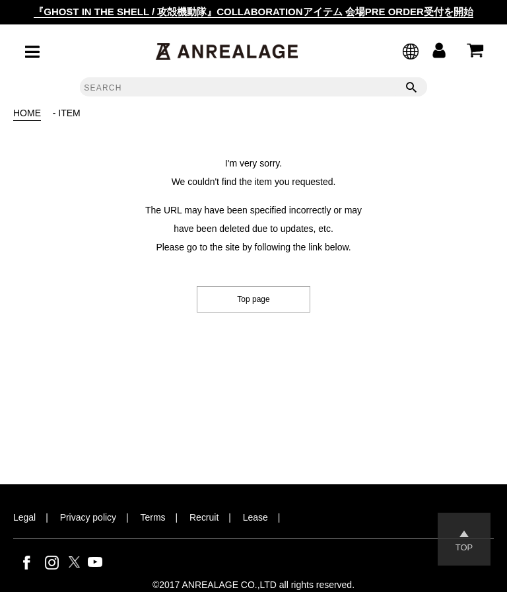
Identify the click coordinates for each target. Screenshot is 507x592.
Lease (255, 517)
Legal (24, 517)
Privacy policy (88, 517)
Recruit (204, 517)
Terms (153, 517)
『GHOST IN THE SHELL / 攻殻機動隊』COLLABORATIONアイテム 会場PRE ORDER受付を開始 (253, 11)
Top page (253, 299)
